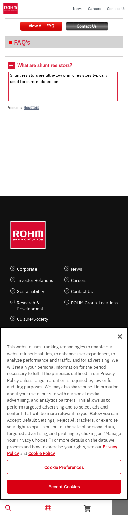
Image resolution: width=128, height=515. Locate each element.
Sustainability (30, 291)
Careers (94, 8)
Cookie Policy (41, 453)
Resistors (31, 107)
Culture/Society (32, 319)
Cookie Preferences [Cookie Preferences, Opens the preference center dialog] (63, 467)
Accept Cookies (64, 486)
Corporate (27, 269)
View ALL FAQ (41, 25)
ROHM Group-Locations (94, 302)
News (77, 8)
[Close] (119, 336)
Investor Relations (35, 280)
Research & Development (30, 305)
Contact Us (116, 8)
